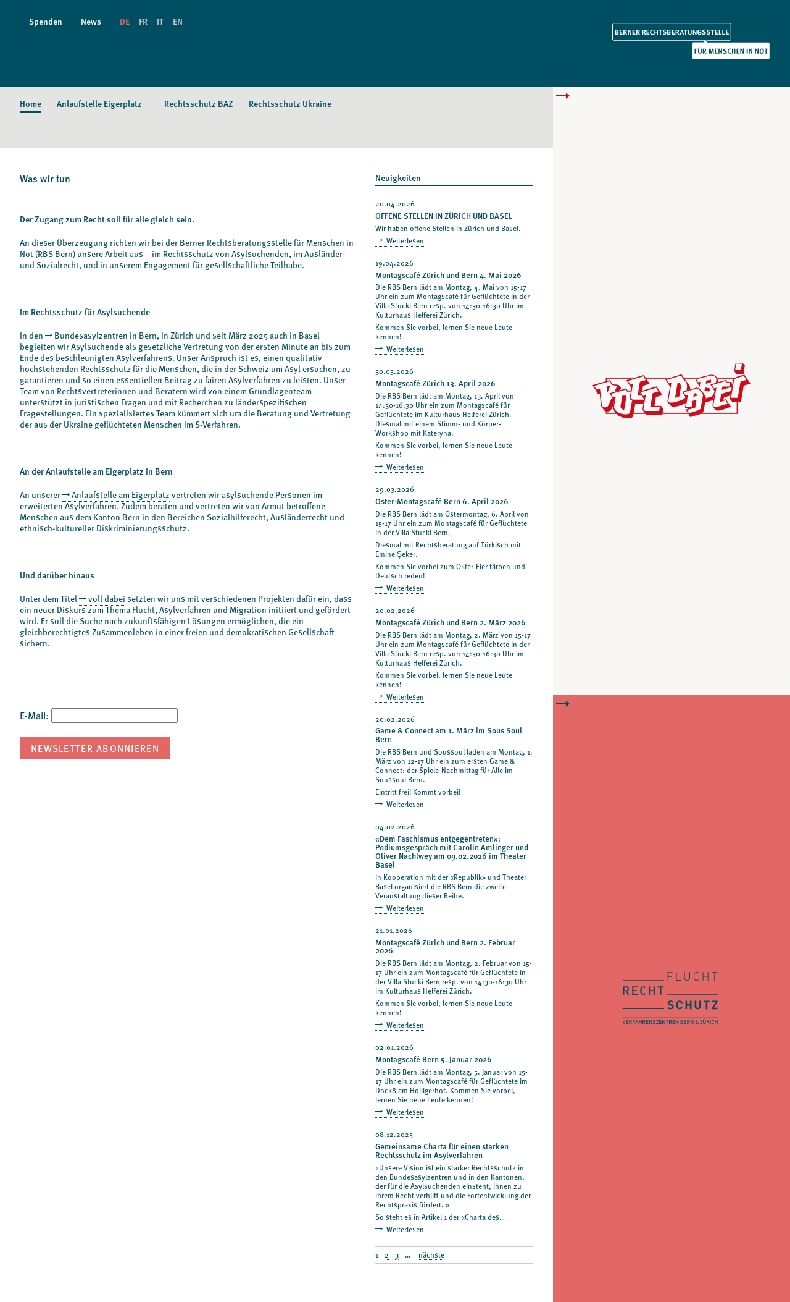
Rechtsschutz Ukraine (290, 103)
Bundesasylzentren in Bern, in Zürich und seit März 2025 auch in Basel (187, 335)
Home (30, 103)
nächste (430, 1255)
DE (125, 21)
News (91, 21)
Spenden (45, 21)
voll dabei (106, 598)
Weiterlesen (404, 240)
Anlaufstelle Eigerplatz (99, 103)
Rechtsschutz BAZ (198, 103)
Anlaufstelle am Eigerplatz (121, 494)
